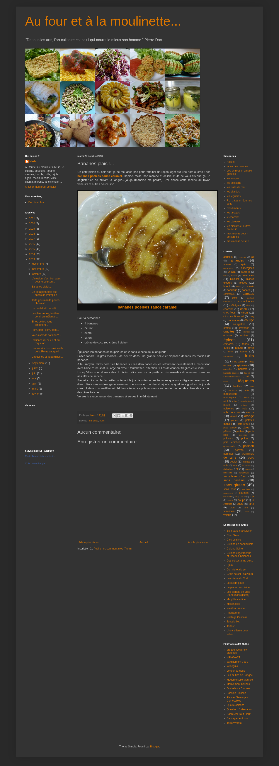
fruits (101, 420)
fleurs (230, 351)
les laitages (233, 212)
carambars (229, 294)
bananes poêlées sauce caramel (99, 176)
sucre (240, 503)
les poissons (234, 182)
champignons (246, 301)
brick (238, 286)
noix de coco (231, 412)
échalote (227, 335)
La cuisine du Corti (237, 578)
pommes (228, 453)
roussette (227, 472)
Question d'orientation (239, 709)
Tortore (231, 626)
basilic (234, 275)
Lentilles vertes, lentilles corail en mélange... (45, 315)
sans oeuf (229, 489)
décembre (38, 263)
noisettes (228, 408)
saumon (244, 492)
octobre (37, 274)
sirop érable (240, 496)
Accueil (144, 542)
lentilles (237, 386)
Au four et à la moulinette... (103, 21)
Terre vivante (234, 722)
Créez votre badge (35, 463)
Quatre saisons (235, 705)
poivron (239, 450)
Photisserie (233, 612)
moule (226, 405)
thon (232, 507)
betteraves (248, 275)
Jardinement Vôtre (237, 661)
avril (35, 383)
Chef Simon (233, 535)
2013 (32, 259)
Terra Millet (233, 621)
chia (248, 305)
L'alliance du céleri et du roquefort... (46, 342)
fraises (243, 351)
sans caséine (234, 480)
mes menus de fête (238, 241)
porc (251, 457)
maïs (246, 390)
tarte (251, 503)
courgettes (239, 324)
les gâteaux (233, 221)
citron (244, 312)
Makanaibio (233, 603)
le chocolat (233, 217)
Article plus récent (88, 542)
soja (252, 496)
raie (235, 465)
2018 (32, 233)
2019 (32, 228)
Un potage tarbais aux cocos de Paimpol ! (44, 293)
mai (34, 378)
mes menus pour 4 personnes (237, 235)
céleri (235, 297)
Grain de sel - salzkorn (240, 573)
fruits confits (238, 361)
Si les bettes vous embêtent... (42, 323)
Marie (32, 161)
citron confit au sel (233, 316)
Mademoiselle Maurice (240, 679)
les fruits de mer (236, 187)
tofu (246, 507)
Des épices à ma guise (240, 560)
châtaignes (235, 305)
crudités (228, 331)
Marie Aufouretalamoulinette (40, 456)
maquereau (230, 393)
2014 (32, 254)
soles (230, 500)
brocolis (250, 286)
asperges (228, 268)
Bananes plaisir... (41, 286)
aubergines (247, 268)
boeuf (226, 286)
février (36, 393)
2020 (32, 223)
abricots (228, 256)
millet (234, 401)
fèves (251, 348)
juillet (35, 368)
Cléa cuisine (234, 539)
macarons (232, 390)
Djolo (230, 565)
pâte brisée (244, 424)
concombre (233, 320)
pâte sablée (229, 427)
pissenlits (243, 435)
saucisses (228, 493)
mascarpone (229, 397)
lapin (225, 381)
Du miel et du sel (236, 569)
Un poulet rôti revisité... (45, 308)
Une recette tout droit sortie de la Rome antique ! (47, 350)
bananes (93, 420)
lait (247, 376)
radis (225, 465)
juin (34, 373)
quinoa (246, 461)
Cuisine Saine (235, 548)
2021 (32, 218)
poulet (233, 461)
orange (249, 416)
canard (246, 290)
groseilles (227, 369)
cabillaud (232, 290)
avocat (231, 271)
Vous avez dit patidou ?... (46, 335)
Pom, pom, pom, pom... (45, 329)
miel (225, 401)
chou (243, 309)
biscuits (234, 279)
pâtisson (227, 431)
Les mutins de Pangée (240, 675)
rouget (248, 469)
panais (234, 420)
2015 (32, 249)
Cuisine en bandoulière (240, 544)
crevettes (243, 327)
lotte (252, 386)
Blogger (154, 746)
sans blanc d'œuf (235, 476)
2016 (32, 244)
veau (247, 511)
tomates (229, 511)
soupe (241, 500)
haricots (242, 369)
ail (252, 256)
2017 (32, 238)
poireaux (228, 438)
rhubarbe (227, 469)
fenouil (239, 347)
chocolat (228, 309)
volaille (227, 514)
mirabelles (246, 401)
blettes (243, 282)
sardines (246, 489)
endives (244, 335)
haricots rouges (231, 373)
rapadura (246, 465)
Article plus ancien (198, 542)
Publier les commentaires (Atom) (113, 548)
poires (244, 438)
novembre (38, 268)
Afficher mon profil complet (40, 186)
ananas (227, 264)
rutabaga (244, 472)
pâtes (246, 427)
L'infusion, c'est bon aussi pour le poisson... (46, 280)
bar (224, 275)
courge (249, 320)
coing (251, 316)
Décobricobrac (36, 202)
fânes (226, 347)
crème (227, 327)
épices (229, 340)
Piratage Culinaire (237, 617)
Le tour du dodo (236, 670)
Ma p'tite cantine (236, 599)
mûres (244, 405)
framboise (228, 356)
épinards (228, 344)
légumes (246, 381)
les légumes (234, 196)
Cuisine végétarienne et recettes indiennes (239, 554)
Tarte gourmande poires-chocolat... (46, 302)
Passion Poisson (236, 693)
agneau (242, 257)
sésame (227, 496)
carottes (248, 293)
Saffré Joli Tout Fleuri (239, 714)
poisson (248, 446)
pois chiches (231, 442)
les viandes (233, 191)
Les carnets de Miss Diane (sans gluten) (238, 593)
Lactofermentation (231, 376)
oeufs (250, 412)
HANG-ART (233, 657)
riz (237, 469)
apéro (244, 264)
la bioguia (232, 666)
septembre (38, 363)
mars (35, 388)
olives (233, 416)
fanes (245, 344)
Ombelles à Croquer (238, 688)
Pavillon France (236, 608)
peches (240, 431)
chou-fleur (229, 312)
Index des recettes (237, 166)
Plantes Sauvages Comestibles (237, 699)
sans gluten (234, 485)
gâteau (242, 365)
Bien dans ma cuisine (239, 530)
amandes (237, 260)
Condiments (234, 208)
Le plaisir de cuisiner (238, 587)
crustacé (246, 332)
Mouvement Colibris (238, 684)
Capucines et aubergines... (47, 356)
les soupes (233, 178)
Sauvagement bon (237, 718)
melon (246, 397)
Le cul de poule (235, 582)
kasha (247, 373)
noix (244, 408)
